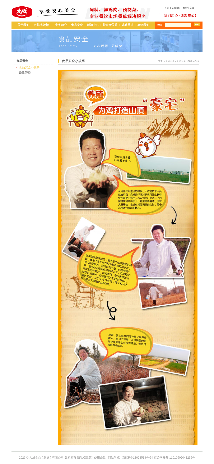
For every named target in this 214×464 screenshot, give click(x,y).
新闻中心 (93, 25)
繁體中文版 (188, 7)
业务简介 (61, 25)
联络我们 (143, 25)
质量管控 (25, 72)
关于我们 (23, 25)
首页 (166, 7)
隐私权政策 (84, 457)
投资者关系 (110, 25)
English (176, 7)
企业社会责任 (42, 25)
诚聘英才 (127, 25)
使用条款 (100, 457)
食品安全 (77, 25)
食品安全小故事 (29, 67)
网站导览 (114, 457)
